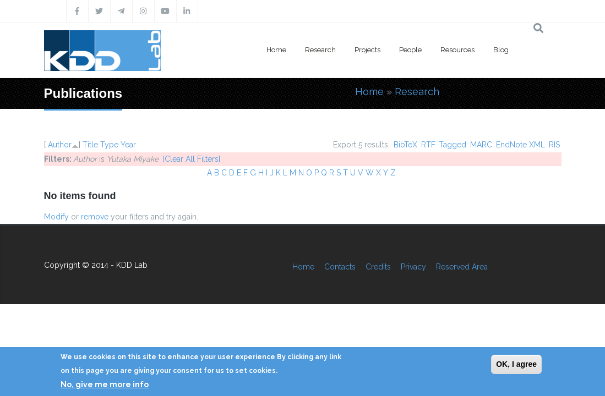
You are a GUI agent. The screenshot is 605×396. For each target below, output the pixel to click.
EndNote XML (520, 144)
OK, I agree (516, 364)
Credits (378, 266)
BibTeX (405, 144)
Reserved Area (462, 266)
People (410, 50)
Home (276, 50)
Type (109, 144)
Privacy (413, 266)
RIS (554, 144)
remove (94, 216)
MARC (481, 144)
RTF (428, 144)
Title (90, 144)
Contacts (340, 266)
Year (128, 144)
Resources (457, 50)
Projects (367, 50)
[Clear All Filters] (191, 159)
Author (60, 144)
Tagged (452, 144)
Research (320, 50)
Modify (56, 216)
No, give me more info (105, 384)
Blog (501, 50)
